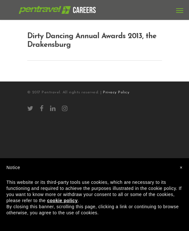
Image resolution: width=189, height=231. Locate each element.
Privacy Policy (116, 92)
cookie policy (62, 200)
